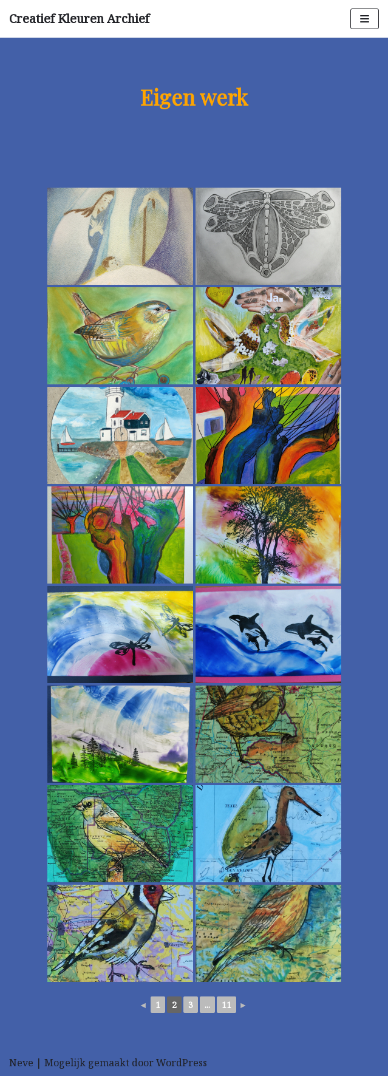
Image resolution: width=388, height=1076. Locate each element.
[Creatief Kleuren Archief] (79, 19)
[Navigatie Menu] (364, 19)
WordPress (181, 1062)
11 (226, 1004)
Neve (21, 1062)
